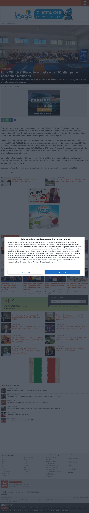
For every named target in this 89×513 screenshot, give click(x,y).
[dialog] (44, 256)
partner (22, 242)
